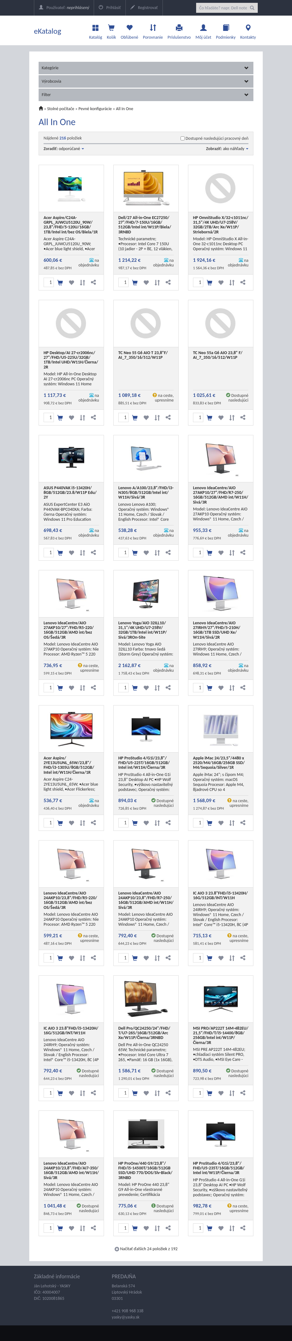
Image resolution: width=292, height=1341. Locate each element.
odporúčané (71, 148)
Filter (145, 94)
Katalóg (95, 30)
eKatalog (47, 31)
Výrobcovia (145, 81)
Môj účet (203, 30)
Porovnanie (153, 30)
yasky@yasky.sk (125, 1317)
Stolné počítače (60, 108)
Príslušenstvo (179, 30)
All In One (124, 108)
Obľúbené (129, 30)
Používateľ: (64, 7)
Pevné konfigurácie (95, 108)
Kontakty (248, 30)
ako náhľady (235, 148)
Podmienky (226, 30)
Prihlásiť (109, 7)
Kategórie (145, 68)
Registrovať (144, 7)
